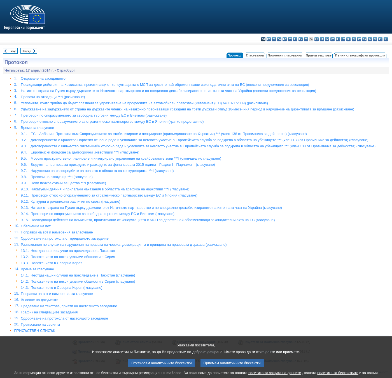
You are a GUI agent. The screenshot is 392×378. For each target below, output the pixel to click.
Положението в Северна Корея (56, 263)
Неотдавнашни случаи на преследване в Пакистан (73, 251)
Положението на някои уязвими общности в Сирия (73, 257)
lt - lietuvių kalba (332, 39)
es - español (269, 39)
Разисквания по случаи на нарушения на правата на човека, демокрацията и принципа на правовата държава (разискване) (124, 244)
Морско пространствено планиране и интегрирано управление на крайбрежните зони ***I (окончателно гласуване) (126, 158)
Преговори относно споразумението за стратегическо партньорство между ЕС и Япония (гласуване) (114, 195)
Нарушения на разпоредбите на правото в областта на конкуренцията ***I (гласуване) (102, 171)
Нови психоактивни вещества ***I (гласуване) (68, 183)
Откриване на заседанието (43, 78)
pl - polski (354, 39)
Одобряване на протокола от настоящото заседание (64, 318)
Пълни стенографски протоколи (360, 55)
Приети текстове (319, 55)
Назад (13, 51)
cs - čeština (274, 39)
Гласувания (255, 55)
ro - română (364, 39)
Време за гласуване (37, 128)
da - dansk (279, 39)
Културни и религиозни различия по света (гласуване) (75, 201)
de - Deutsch (285, 39)
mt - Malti (343, 39)
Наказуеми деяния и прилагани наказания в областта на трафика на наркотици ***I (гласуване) (110, 189)
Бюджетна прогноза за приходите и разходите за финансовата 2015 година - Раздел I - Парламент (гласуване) (123, 164)
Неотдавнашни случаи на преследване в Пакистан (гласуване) (83, 275)
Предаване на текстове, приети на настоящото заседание (69, 306)
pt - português (359, 39)
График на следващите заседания (49, 312)
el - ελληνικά (295, 39)
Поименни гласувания (285, 55)
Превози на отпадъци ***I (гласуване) (62, 177)
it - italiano (322, 39)
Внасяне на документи (39, 300)
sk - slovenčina (370, 39)
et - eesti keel (290, 39)
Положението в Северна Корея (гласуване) (66, 287)
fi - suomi (380, 39)
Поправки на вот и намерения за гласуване (57, 232)
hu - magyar (338, 39)
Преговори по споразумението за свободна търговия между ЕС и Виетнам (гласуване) (102, 214)
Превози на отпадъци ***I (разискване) (53, 97)
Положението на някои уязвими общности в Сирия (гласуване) (83, 281)
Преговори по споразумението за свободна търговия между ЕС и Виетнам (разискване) (94, 115)
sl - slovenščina (375, 39)
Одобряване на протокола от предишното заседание (65, 238)
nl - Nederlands (348, 39)
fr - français (306, 39)
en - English (300, 39)
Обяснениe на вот (36, 226)
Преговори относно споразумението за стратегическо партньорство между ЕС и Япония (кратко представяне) (112, 121)
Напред (26, 51)
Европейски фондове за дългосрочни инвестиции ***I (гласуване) (85, 152)
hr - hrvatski (316, 39)
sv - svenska (386, 39)
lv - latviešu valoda (327, 39)
